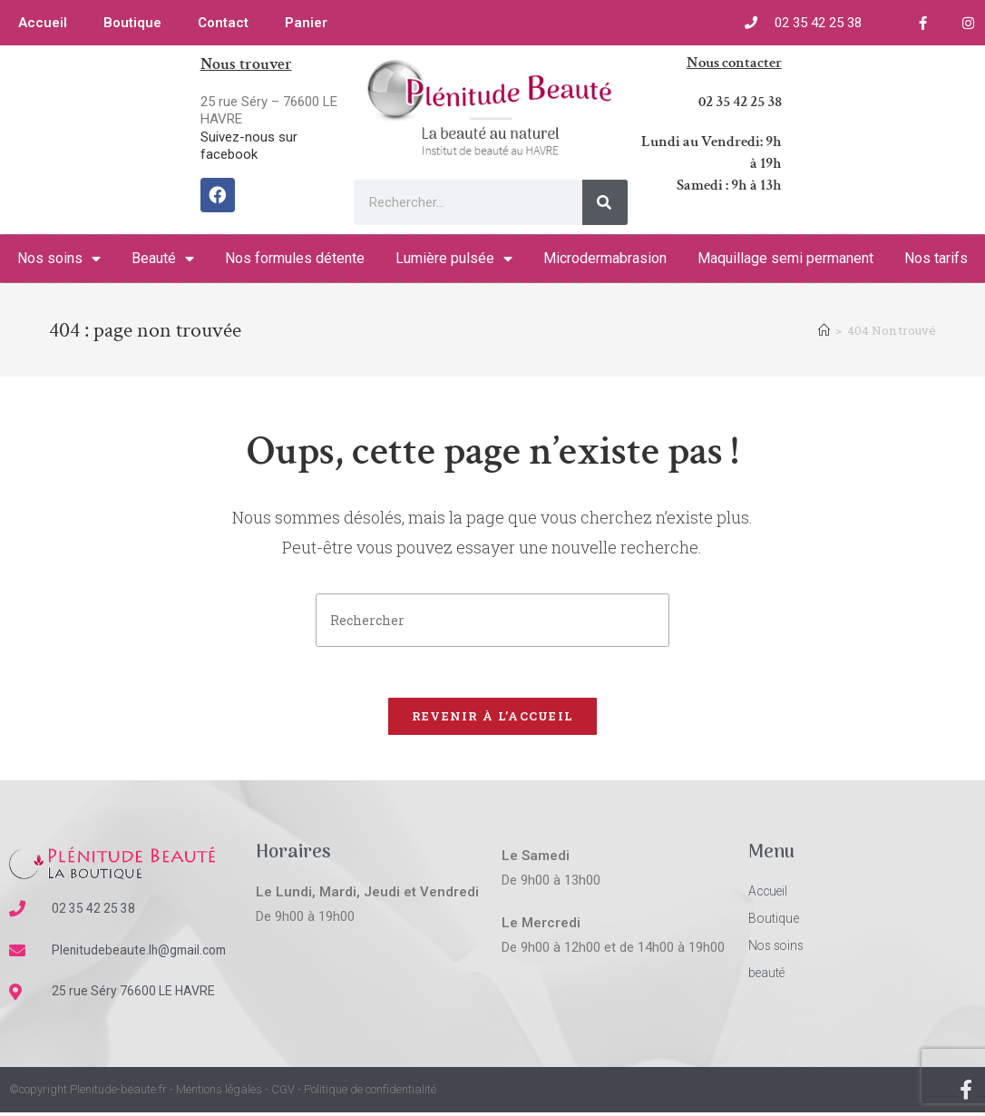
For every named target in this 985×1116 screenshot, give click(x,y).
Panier (306, 23)
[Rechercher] (605, 202)
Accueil (42, 23)
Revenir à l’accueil (493, 719)
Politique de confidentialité (370, 1094)
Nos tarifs (936, 258)
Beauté (163, 258)
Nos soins (59, 258)
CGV (283, 1094)
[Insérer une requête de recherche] (492, 620)
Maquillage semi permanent (785, 258)
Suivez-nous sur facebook (248, 146)
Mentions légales (219, 1094)
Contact (223, 23)
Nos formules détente (295, 258)
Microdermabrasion (605, 258)
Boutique (132, 23)
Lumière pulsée (453, 258)
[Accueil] (824, 330)
